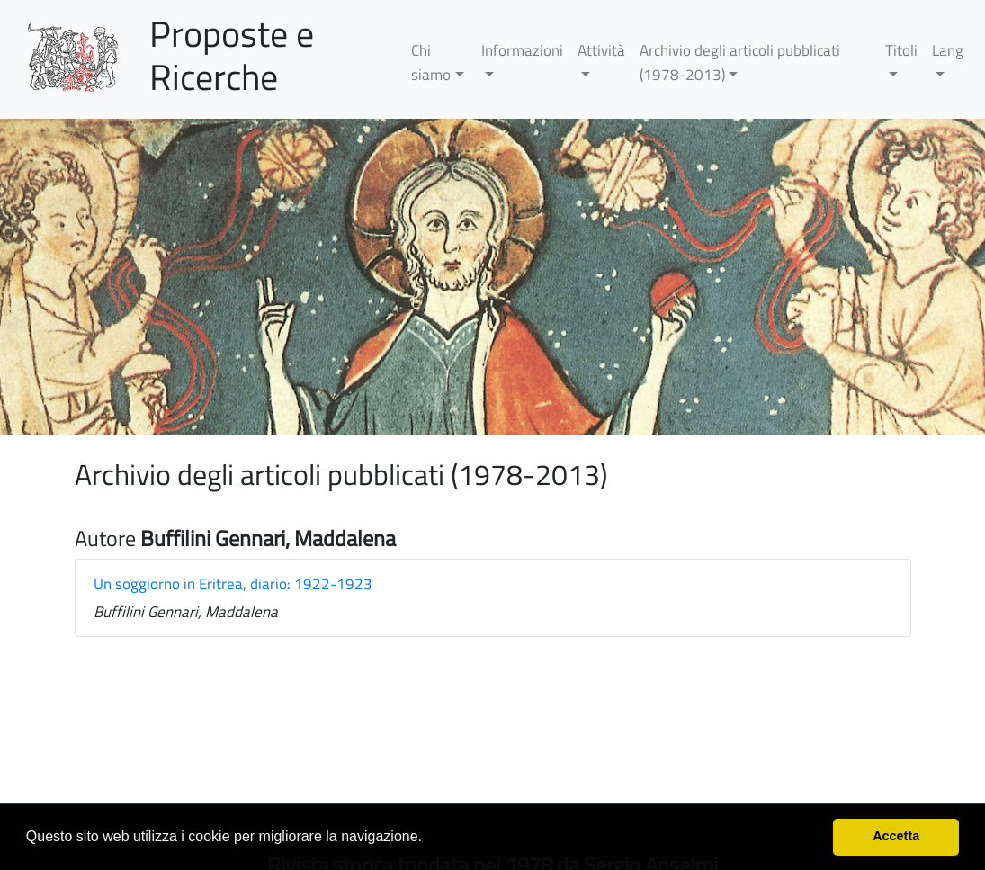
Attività (601, 50)
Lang (947, 50)
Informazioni (522, 50)
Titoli (901, 50)
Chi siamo (431, 62)
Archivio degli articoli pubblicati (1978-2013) (740, 62)
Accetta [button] (896, 836)
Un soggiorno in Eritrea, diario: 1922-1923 (233, 584)
